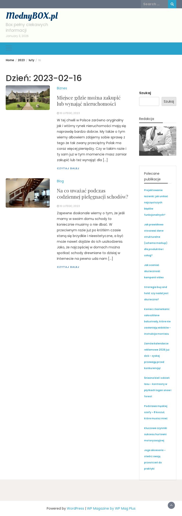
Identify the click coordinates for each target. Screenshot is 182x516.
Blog (60, 181)
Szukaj (145, 93)
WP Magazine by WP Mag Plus (111, 508)
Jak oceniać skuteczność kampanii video (154, 271)
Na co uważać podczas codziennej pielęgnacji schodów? (92, 193)
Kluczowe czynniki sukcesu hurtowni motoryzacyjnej (155, 434)
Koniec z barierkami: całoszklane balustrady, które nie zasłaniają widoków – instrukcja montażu (157, 321)
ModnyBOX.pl (32, 15)
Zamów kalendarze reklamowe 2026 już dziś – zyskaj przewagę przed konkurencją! (156, 356)
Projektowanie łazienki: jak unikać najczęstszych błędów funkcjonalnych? (156, 202)
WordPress (75, 508)
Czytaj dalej (68, 168)
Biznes (62, 88)
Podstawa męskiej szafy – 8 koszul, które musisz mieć (156, 412)
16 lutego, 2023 (70, 113)
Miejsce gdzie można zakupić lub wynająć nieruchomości (89, 100)
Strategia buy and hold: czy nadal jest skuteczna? (156, 293)
